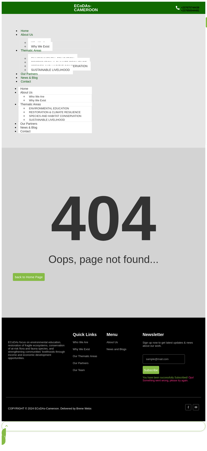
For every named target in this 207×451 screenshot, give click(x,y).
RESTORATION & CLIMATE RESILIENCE (55, 112)
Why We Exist (40, 46)
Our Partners (29, 74)
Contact (26, 81)
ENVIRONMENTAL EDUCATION (49, 108)
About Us (27, 34)
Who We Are (36, 96)
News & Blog (29, 77)
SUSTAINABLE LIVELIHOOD (50, 70)
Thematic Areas (31, 50)
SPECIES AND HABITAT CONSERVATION (55, 116)
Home (25, 31)
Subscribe (151, 370)
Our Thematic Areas (85, 356)
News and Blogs (116, 349)
